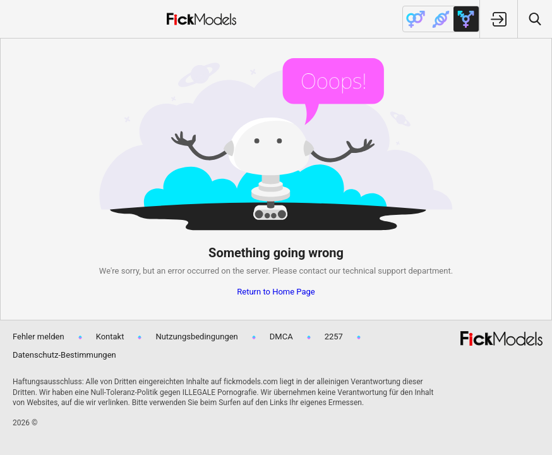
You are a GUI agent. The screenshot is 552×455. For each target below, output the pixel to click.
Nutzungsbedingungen (196, 336)
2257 (334, 336)
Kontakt (110, 336)
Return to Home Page (276, 291)
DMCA (281, 336)
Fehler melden (38, 336)
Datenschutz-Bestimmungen (64, 355)
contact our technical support (352, 271)
